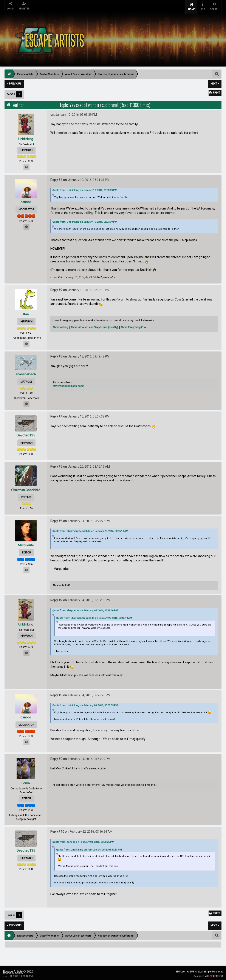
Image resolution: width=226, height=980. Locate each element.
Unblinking (26, 137)
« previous (14, 82)
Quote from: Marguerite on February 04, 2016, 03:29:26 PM (85, 609)
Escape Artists (13, 970)
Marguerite (26, 544)
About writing (60, 326)
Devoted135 (25, 434)
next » (215, 82)
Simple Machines (213, 970)
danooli (25, 201)
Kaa (26, 313)
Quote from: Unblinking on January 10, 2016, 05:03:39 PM (84, 188)
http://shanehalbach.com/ (68, 384)
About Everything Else (133, 326)
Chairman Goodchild (26, 488)
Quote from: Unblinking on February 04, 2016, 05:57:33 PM (85, 704)
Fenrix (25, 782)
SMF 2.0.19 (182, 970)
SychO (219, 974)
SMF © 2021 (196, 970)
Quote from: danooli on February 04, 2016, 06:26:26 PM (83, 840)
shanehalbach (25, 373)
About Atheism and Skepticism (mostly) (94, 326)
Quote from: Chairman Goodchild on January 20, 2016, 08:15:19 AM (90, 530)
